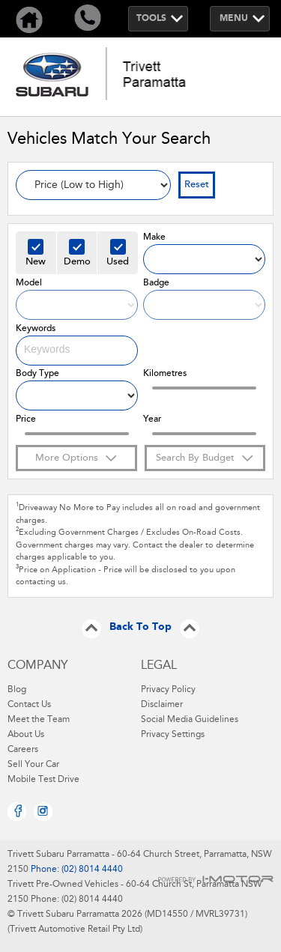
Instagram (43, 811)
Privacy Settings (173, 734)
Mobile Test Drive (43, 779)
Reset (196, 185)
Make (154, 237)
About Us (25, 734)
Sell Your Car (33, 764)
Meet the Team (38, 719)
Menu (234, 18)
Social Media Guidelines (189, 719)
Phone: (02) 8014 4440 (75, 869)
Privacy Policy (168, 689)
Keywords (35, 328)
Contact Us (29, 704)
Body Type (37, 373)
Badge (156, 283)
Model (29, 283)
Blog (16, 689)
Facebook (16, 811)
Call (87, 18)
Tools (151, 18)
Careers (22, 749)
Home (29, 18)
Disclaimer (162, 704)
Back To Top (140, 627)
